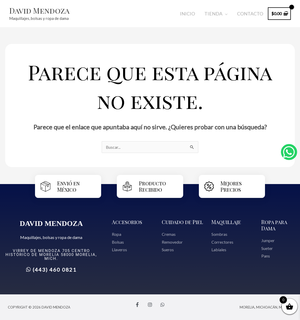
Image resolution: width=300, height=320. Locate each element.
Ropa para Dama (274, 225)
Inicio (187, 13)
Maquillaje (226, 221)
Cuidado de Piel (182, 221)
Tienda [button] (213, 13)
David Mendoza (39, 10)
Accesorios (127, 221)
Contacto (250, 13)
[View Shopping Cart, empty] (279, 13)
